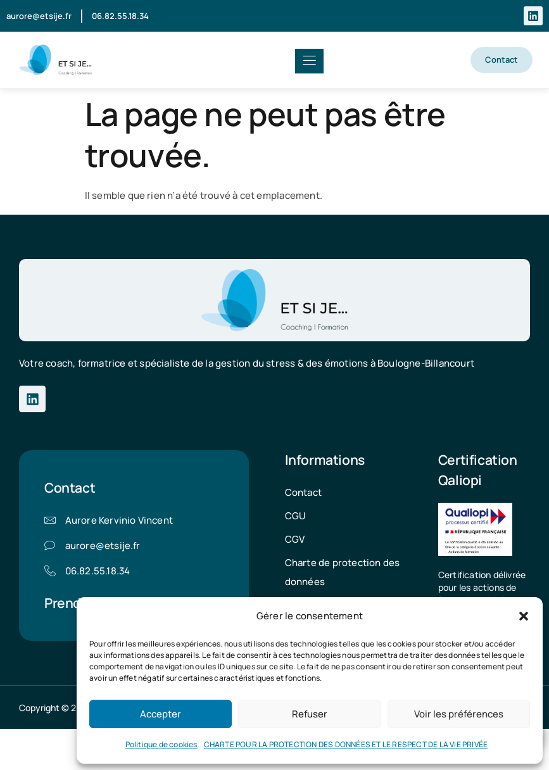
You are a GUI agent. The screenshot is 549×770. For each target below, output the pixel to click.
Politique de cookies (161, 744)
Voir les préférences (458, 714)
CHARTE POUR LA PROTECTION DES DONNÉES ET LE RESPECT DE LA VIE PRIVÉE (346, 744)
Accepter (160, 714)
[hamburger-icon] (309, 61)
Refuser (309, 714)
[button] (523, 616)
